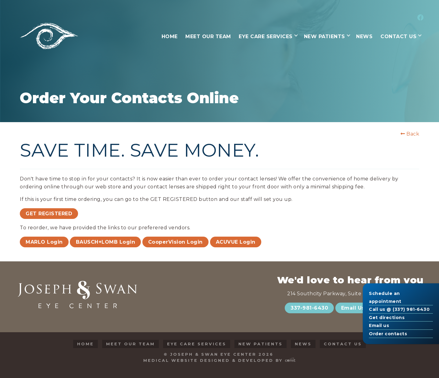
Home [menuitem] (170, 36)
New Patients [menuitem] (324, 36)
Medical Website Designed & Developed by (219, 360)
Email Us (353, 308)
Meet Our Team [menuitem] (208, 36)
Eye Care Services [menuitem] (266, 36)
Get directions (387, 317)
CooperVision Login (175, 242)
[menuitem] (419, 18)
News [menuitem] (364, 36)
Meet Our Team (130, 344)
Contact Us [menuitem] (398, 36)
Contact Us (343, 344)
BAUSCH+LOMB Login (105, 242)
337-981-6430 (309, 308)
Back (410, 134)
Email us (379, 325)
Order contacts (388, 333)
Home (85, 344)
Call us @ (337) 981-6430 (399, 309)
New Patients (260, 344)
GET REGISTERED (49, 213)
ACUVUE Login (235, 242)
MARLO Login (44, 242)
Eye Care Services (196, 344)
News (303, 344)
